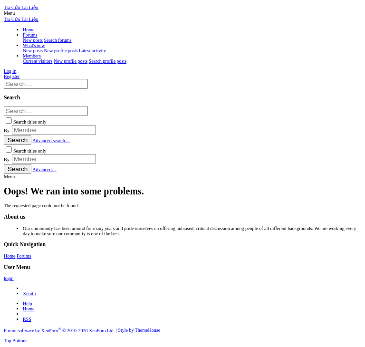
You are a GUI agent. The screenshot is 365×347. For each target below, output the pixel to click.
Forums (24, 256)
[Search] (46, 84)
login (9, 278)
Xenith (29, 293)
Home (9, 256)
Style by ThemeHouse (139, 330)
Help (27, 303)
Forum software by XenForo (59, 330)
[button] (9, 13)
